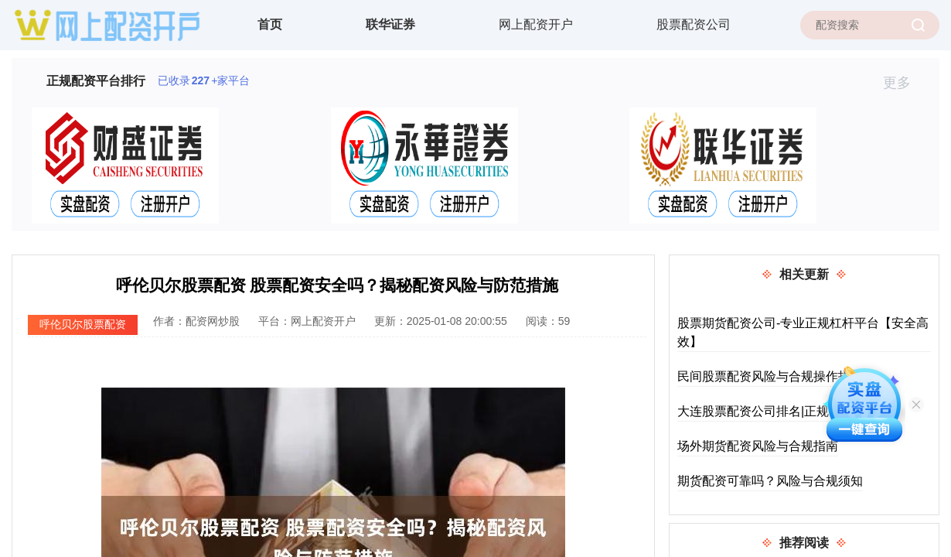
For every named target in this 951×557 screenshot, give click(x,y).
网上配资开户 (536, 24)
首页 (269, 24)
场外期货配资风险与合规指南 (757, 446)
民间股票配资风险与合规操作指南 (770, 376)
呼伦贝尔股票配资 (82, 324)
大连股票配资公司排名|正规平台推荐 (777, 411)
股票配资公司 (693, 24)
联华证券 (390, 24)
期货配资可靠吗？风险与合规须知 (770, 480)
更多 (903, 83)
